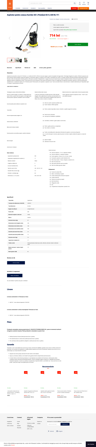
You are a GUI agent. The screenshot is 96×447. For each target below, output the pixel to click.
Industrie (50, 8)
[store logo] (20, 4)
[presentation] (79, 425)
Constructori (25, 8)
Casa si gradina (41, 8)
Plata (18, 423)
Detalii (13, 445)
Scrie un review (16, 262)
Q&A (35, 67)
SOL (31, 428)
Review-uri (27, 67)
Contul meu (9, 423)
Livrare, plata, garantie (45, 67)
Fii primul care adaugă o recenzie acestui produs (60, 19)
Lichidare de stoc (83, 8)
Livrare (18, 421)
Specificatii (18, 67)
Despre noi (39, 421)
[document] (48, 444)
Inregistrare (9, 421)
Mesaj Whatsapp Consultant (70, 29)
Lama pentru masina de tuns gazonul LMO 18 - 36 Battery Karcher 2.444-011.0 (13, 392)
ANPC (28, 428)
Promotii (74, 8)
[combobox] (52, 3)
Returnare (19, 427)
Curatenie (18, 8)
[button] (9, 38)
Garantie (19, 425)
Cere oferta (78, 44)
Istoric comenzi (10, 425)
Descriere (9, 67)
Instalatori (33, 8)
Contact (38, 423)
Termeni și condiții (31, 423)
